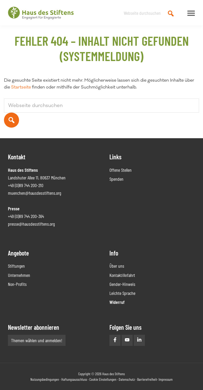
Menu (190, 13)
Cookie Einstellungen (102, 379)
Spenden (116, 179)
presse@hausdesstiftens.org (31, 224)
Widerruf (116, 302)
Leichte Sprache (122, 293)
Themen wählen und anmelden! (36, 340)
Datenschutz (127, 379)
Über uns (116, 266)
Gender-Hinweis (122, 284)
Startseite (21, 87)
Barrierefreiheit (147, 379)
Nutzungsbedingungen (44, 379)
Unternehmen (19, 275)
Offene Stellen (120, 170)
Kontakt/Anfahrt (122, 275)
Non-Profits (17, 284)
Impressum (166, 379)
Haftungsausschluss (74, 379)
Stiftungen (16, 266)
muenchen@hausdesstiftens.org (34, 193)
